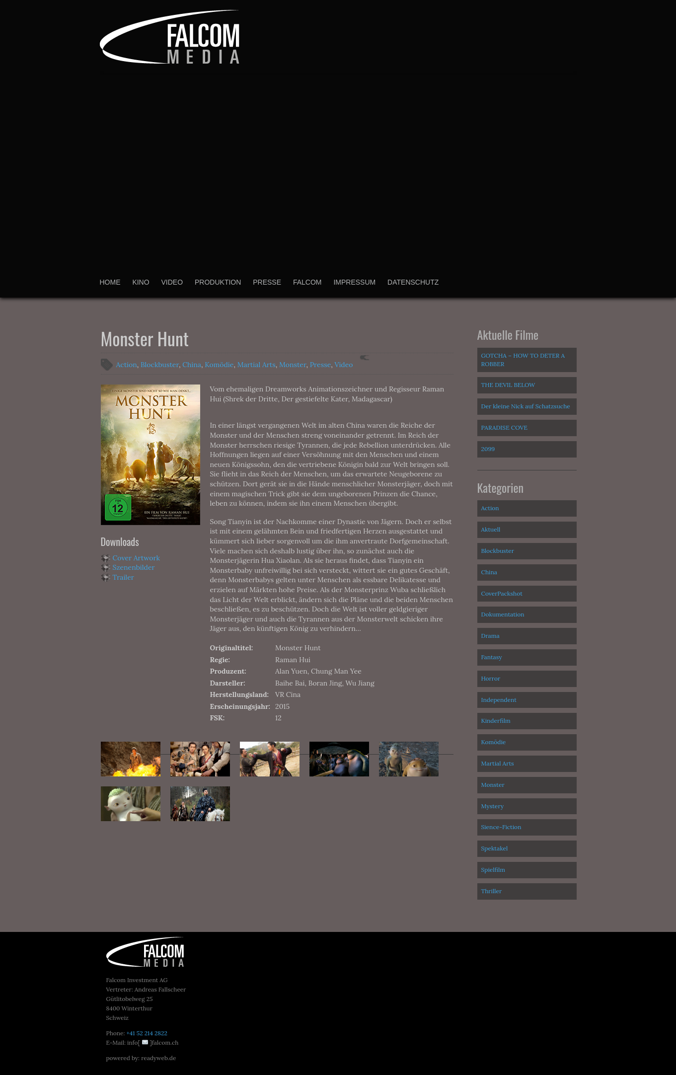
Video (172, 282)
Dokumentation (503, 614)
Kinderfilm (496, 720)
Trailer (123, 577)
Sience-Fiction (501, 827)
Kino (140, 282)
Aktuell (491, 529)
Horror (491, 678)
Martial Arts (256, 364)
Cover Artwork (136, 557)
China (191, 364)
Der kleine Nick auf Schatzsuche (525, 406)
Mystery (492, 806)
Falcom (307, 282)
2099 (488, 449)
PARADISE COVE (504, 427)
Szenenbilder (134, 567)
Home (110, 282)
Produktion (218, 282)
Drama (490, 635)
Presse (267, 282)
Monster (292, 364)
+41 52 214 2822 (146, 1033)
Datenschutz (413, 282)
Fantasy (491, 657)
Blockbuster (160, 364)
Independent (499, 699)
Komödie (219, 364)
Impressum (354, 282)
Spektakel (494, 848)
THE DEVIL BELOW (508, 384)
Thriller (491, 891)
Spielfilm (493, 869)
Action (126, 364)
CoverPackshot (502, 593)
